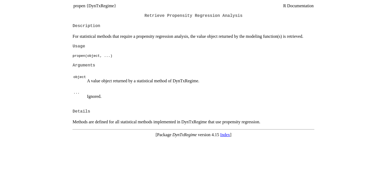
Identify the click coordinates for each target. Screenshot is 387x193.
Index (225, 134)
